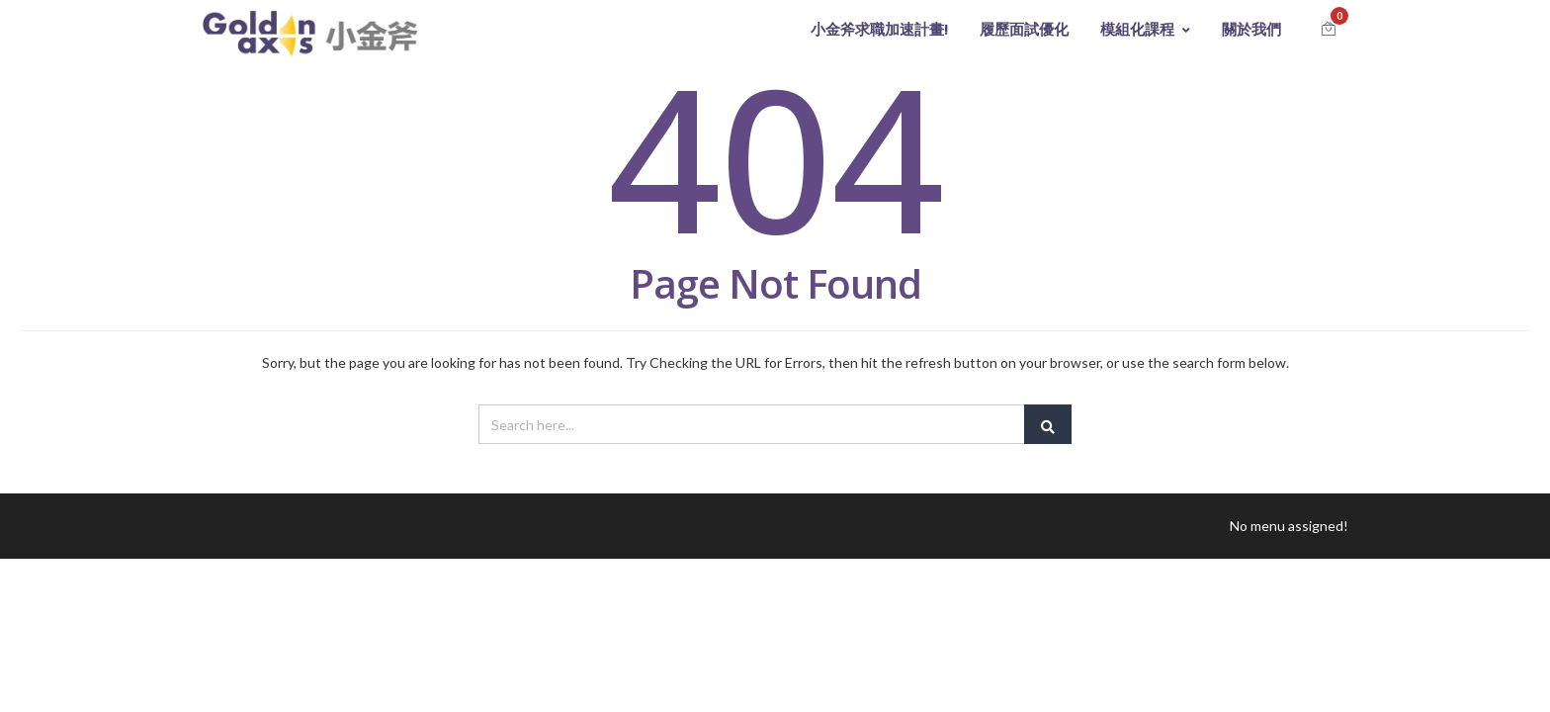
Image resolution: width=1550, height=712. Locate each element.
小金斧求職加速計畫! (879, 29)
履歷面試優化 (1024, 29)
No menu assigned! (1289, 525)
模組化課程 (1145, 29)
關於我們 (1251, 29)
